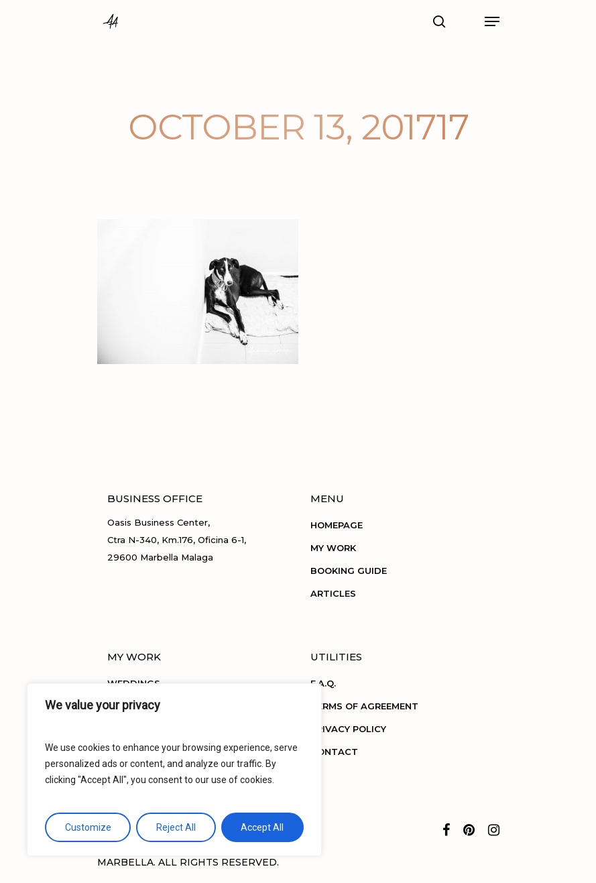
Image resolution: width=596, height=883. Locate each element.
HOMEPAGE (336, 525)
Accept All (262, 827)
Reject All (176, 827)
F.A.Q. (323, 683)
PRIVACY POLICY (348, 728)
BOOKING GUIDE (348, 570)
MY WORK (333, 547)
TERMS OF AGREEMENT (364, 706)
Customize (88, 827)
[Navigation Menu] (492, 21)
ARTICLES (333, 593)
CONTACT (334, 751)
